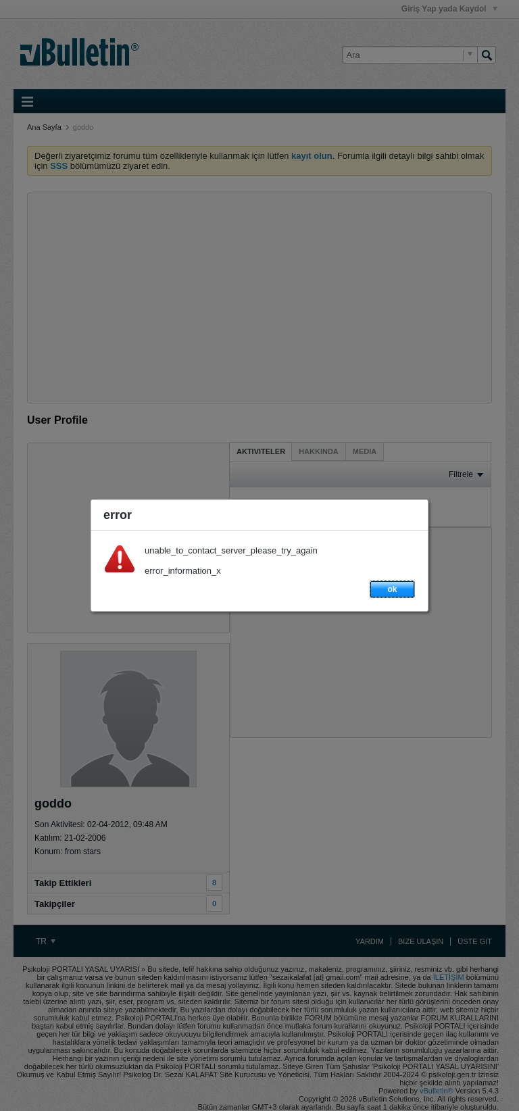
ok (392, 589)
